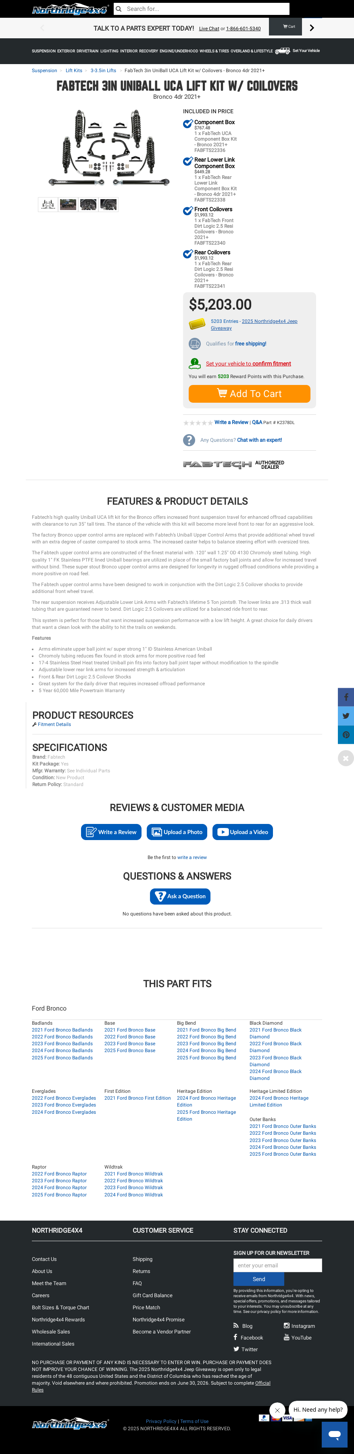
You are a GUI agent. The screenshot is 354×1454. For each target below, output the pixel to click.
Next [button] (312, 28)
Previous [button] (42, 28)
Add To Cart (250, 393)
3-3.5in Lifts (103, 70)
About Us (42, 1271)
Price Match (146, 1307)
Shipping (142, 1259)
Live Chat (209, 28)
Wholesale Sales (51, 1331)
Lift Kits (74, 70)
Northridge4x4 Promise (159, 1319)
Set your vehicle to (248, 363)
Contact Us (44, 1259)
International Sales (53, 1343)
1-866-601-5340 (243, 28)
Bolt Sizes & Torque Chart (60, 1307)
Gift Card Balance (153, 1295)
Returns (141, 1271)
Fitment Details (54, 724)
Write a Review (231, 422)
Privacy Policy (161, 1421)
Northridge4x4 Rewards (58, 1319)
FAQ (137, 1283)
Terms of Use (194, 1421)
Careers (41, 1295)
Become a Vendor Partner (162, 1331)
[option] (177, 28)
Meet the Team (49, 1283)
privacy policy (269, 1311)
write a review (192, 857)
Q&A (257, 422)
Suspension (44, 70)
